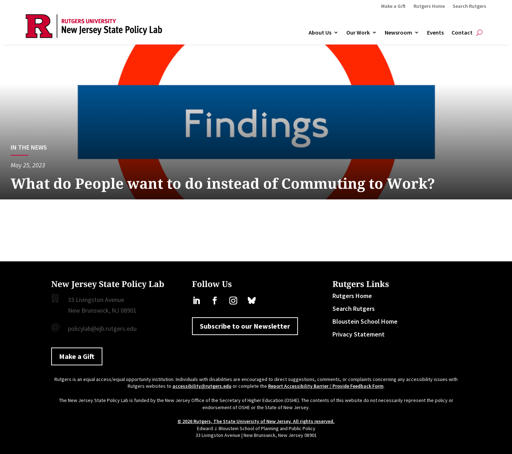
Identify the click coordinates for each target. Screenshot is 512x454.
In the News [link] (29, 147)
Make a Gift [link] (393, 6)
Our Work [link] (358, 33)
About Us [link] (320, 33)
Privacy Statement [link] (358, 334)
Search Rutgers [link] (469, 6)
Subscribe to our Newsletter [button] (245, 326)
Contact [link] (462, 33)
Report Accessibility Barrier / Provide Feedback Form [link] (326, 386)
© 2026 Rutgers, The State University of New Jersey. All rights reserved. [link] (256, 421)
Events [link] (435, 33)
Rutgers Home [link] (429, 6)
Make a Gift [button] (77, 356)
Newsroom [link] (398, 33)
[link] (94, 36)
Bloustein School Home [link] (365, 321)
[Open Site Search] (479, 33)
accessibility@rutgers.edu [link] (201, 386)
